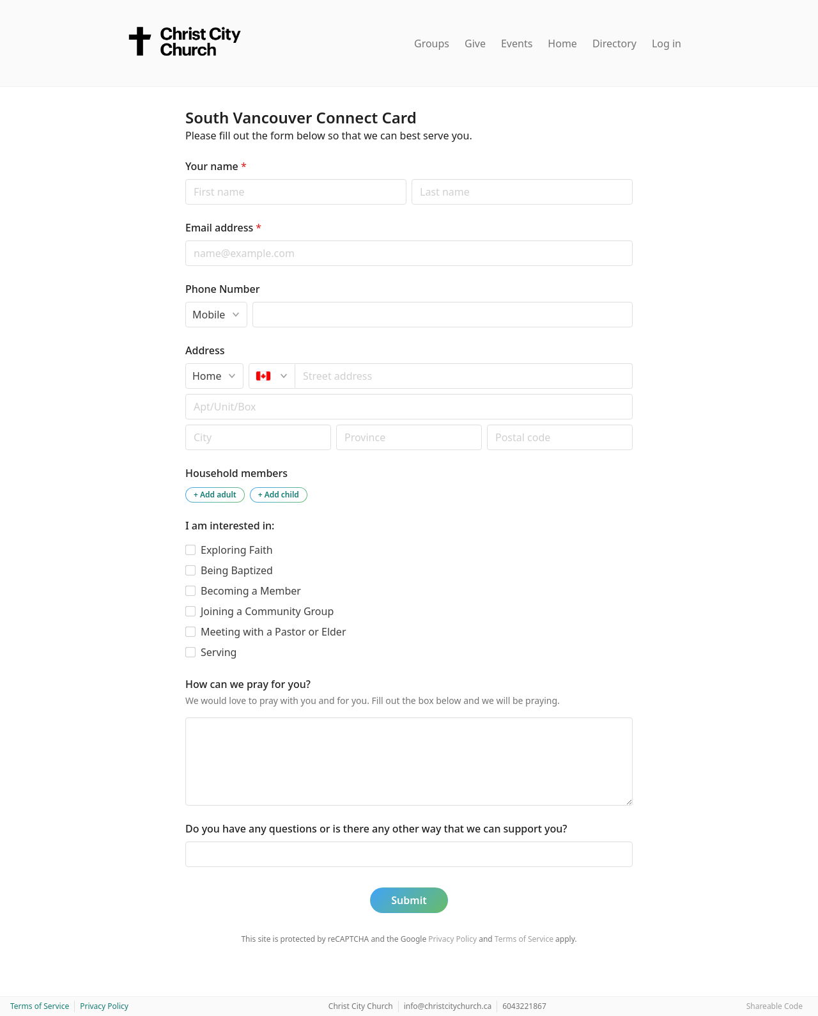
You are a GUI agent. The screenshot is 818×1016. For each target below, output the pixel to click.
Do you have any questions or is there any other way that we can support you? (376, 829)
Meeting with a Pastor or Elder (273, 631)
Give (475, 43)
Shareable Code (774, 1006)
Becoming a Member (251, 590)
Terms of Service (524, 939)
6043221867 (524, 1006)
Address (205, 350)
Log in (666, 43)
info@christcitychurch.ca (448, 1006)
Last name (411, 178)
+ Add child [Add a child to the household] (278, 494)
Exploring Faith (237, 549)
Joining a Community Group (267, 611)
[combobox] (464, 376)
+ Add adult (215, 494)
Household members (236, 473)
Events (516, 43)
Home (562, 43)
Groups (431, 43)
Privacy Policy (452, 939)
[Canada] (272, 376)
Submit (408, 900)
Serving (218, 652)
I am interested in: (229, 526)
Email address (223, 228)
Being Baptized (237, 570)
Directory (614, 43)
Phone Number (222, 289)
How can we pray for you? (248, 684)
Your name (216, 166)
